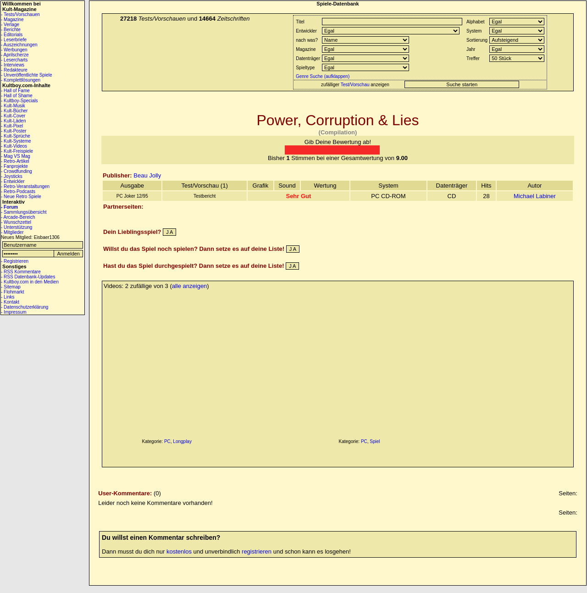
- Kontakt (10, 302)
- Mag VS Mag (15, 156)
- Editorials (11, 34)
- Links (7, 296)
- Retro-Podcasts (18, 191)
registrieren (256, 551)
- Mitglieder (12, 232)
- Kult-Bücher (14, 110)
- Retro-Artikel (15, 161)
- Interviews (12, 64)
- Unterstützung (16, 227)
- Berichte (11, 29)
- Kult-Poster (14, 130)
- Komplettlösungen (20, 80)
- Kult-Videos (14, 146)
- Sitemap (11, 286)
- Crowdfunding (16, 171)
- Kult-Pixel (12, 125)
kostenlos (179, 551)
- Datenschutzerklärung (24, 307)
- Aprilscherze (15, 54)
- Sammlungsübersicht (23, 212)
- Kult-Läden (13, 120)
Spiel (375, 441)
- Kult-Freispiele (17, 151)
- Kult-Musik (13, 105)
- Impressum (14, 312)
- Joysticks (11, 176)
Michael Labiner (535, 196)
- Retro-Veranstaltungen (25, 186)
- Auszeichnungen (19, 44)
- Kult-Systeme (16, 141)
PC (167, 441)
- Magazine (12, 19)
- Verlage (10, 24)
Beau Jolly (147, 175)
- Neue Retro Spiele (21, 196)
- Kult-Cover (13, 115)
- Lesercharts (14, 59)
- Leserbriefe (14, 39)
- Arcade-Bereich (18, 217)
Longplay (182, 441)
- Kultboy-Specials (19, 100)
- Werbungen (14, 49)
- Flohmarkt (12, 291)
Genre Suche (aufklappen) (321, 76)
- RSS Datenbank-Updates (28, 276)
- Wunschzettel (16, 222)
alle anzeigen (189, 286)
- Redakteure (14, 69)
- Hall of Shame (17, 95)
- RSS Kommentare (21, 271)
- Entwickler (13, 181)
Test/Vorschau (355, 84)
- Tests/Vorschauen (20, 14)
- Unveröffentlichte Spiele (26, 75)
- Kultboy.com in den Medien (30, 281)
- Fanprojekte (14, 166)
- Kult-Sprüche (15, 136)
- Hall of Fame (15, 90)
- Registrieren (14, 261)
